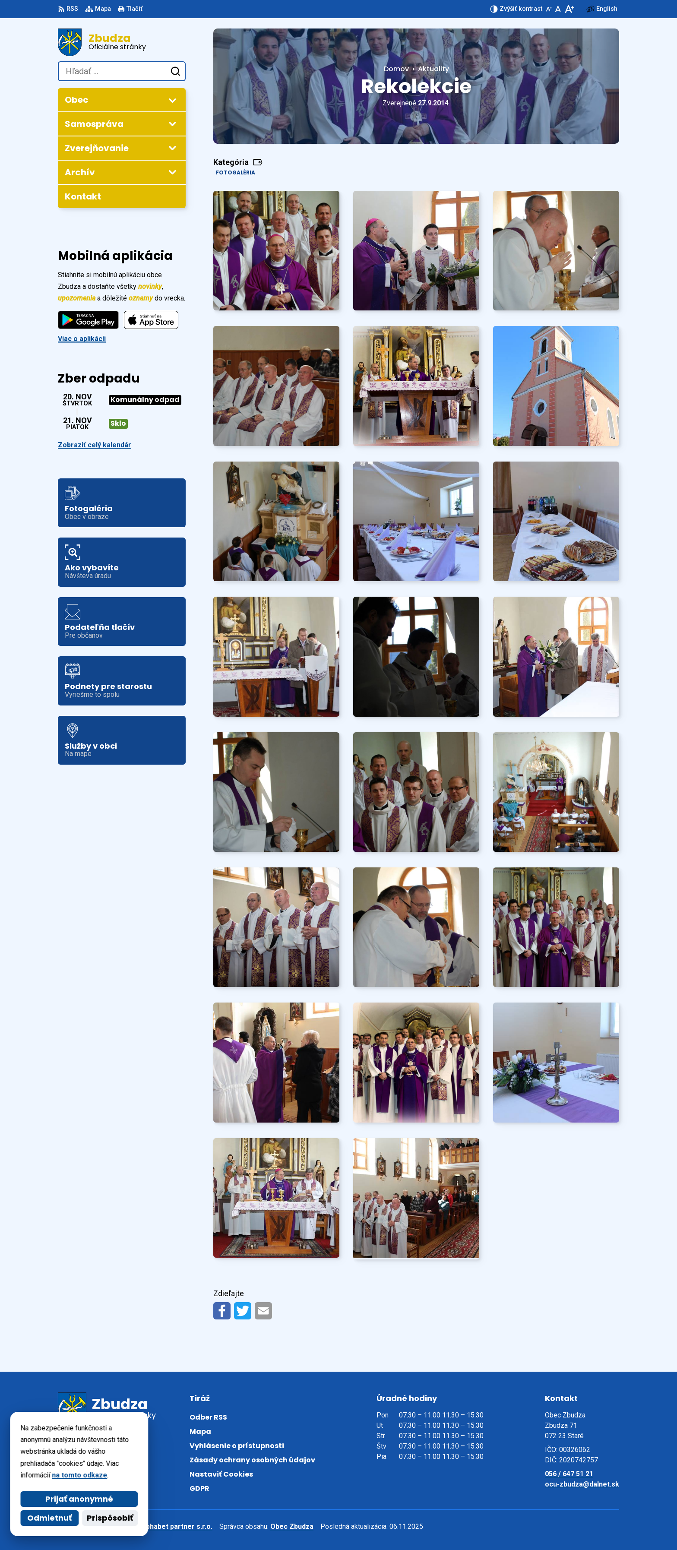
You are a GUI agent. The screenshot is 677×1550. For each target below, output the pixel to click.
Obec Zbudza (291, 1526)
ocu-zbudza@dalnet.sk (582, 1484)
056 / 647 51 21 (569, 1474)
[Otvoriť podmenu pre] (172, 100)
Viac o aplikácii (82, 339)
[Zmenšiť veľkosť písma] (549, 9)
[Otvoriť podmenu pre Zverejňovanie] (172, 147)
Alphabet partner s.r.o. (175, 1526)
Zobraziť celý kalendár (94, 445)
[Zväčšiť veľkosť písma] (569, 9)
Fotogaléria (235, 172)
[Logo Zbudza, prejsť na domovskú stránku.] (122, 42)
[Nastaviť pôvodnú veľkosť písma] (558, 9)
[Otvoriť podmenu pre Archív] (172, 171)
